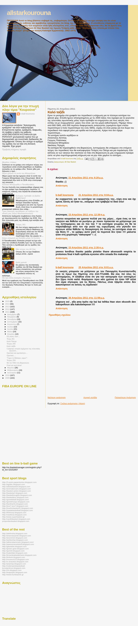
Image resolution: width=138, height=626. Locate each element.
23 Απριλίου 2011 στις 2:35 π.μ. (86, 247)
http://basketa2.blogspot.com (14, 493)
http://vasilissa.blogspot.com (14, 515)
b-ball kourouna (65, 195)
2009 (7, 378)
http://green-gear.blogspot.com (15, 548)
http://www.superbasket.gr (13, 517)
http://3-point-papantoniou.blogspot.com (19, 482)
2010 (7, 375)
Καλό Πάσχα (11, 341)
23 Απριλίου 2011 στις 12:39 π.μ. (86, 214)
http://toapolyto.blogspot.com (14, 572)
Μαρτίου (11, 368)
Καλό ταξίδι (11, 346)
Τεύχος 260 (11, 344)
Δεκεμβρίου (12, 314)
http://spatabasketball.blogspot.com (17, 510)
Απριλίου (11, 334)
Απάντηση (62, 185)
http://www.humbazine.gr (13, 574)
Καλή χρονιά (21, 262)
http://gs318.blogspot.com (13, 551)
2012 (7, 309)
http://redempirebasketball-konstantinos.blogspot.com (13, 567)
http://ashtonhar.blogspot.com (15, 540)
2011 (7, 312)
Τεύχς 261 (10, 339)
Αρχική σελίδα (90, 397)
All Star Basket (70, 162)
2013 (7, 306)
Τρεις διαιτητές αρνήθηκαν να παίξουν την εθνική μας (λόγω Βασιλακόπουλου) (20, 212)
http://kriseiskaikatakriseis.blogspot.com (19, 555)
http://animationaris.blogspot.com (16, 489)
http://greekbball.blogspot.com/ (15, 499)
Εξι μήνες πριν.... (13, 336)
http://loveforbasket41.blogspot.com (17, 508)
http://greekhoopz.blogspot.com (16, 502)
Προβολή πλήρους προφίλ (14, 149)
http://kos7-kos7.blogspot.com (15, 506)
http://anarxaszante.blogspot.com (16, 536)
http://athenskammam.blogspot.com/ (18, 542)
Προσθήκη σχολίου (59, 315)
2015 (7, 301)
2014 (7, 304)
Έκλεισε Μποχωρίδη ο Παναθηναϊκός (18, 184)
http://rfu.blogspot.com (12, 570)
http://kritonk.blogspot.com (13, 557)
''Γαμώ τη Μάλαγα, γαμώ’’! (17, 358)
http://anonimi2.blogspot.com (14, 538)
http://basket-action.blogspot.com (16, 491)
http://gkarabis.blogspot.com (14, 546)
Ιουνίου (10, 329)
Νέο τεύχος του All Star (26, 249)
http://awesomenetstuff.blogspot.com (18, 544)
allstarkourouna (29, 12)
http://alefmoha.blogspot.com (14, 533)
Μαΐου (10, 332)
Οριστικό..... (11, 356)
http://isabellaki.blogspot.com (14, 553)
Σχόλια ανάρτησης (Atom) (72, 403)
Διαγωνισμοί (59, 162)
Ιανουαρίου (12, 373)
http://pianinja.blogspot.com (14, 564)
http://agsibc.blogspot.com (13, 484)
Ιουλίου (10, 327)
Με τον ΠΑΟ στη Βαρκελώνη (18, 363)
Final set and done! (14, 365)
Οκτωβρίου (12, 319)
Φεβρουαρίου (13, 370)
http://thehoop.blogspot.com (14, 512)
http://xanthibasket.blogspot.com (16, 519)
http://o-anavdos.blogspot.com (15, 561)
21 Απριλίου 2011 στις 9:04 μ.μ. (96, 195)
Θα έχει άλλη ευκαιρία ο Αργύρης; (16, 278)
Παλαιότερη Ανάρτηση (125, 397)
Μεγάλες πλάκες (9, 162)
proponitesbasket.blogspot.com (15, 521)
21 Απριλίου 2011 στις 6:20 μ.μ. (86, 177)
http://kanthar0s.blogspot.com (15, 504)
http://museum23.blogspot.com (15, 559)
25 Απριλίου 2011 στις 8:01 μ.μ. (96, 267)
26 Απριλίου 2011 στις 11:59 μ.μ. (86, 297)
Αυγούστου (12, 324)
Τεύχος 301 (21, 224)
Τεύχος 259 (11, 360)
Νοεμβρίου (12, 317)
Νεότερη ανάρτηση (57, 397)
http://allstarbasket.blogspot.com (16, 486)
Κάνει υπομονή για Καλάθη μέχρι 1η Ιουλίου (21, 238)
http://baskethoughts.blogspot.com (17, 495)
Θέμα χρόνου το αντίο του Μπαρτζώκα (18, 173)
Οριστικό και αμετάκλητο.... (17, 353)
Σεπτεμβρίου (12, 322)
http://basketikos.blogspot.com (15, 497)
